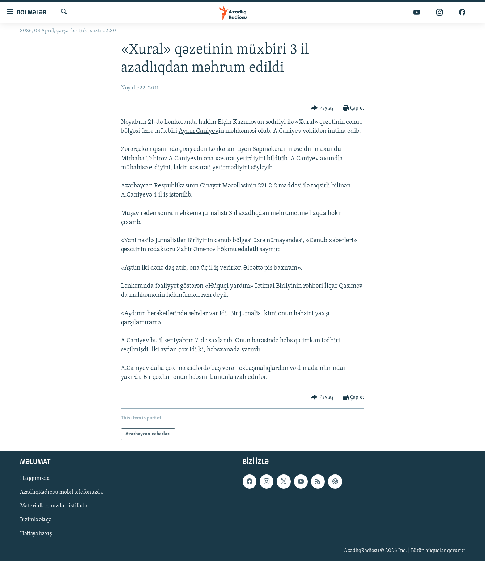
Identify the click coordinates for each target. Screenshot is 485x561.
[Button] (322, 108)
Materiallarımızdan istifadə (53, 506)
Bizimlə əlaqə (35, 520)
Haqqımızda (35, 479)
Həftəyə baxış (36, 534)
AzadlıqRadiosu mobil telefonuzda (61, 492)
